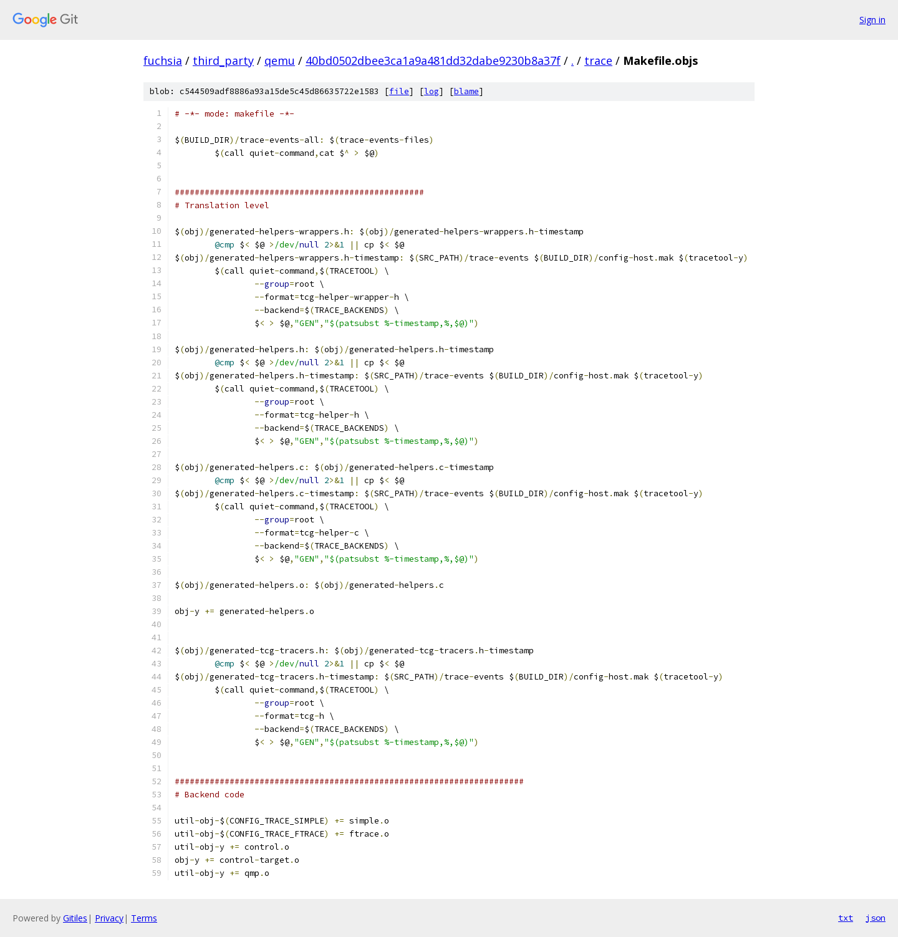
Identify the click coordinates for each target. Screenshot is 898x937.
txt (845, 917)
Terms (144, 918)
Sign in (872, 20)
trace (598, 60)
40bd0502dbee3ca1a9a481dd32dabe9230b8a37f (433, 60)
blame (466, 91)
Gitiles (75, 918)
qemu (279, 60)
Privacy (109, 918)
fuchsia (162, 60)
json (876, 917)
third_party (223, 60)
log (431, 91)
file (399, 91)
